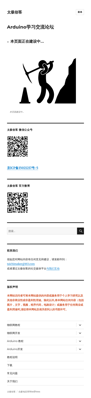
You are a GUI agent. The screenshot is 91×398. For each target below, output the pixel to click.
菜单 (80, 12)
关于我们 (12, 381)
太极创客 (14, 12)
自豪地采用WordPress (29, 391)
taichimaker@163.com (21, 263)
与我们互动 (53, 268)
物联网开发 (13, 333)
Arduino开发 (15, 349)
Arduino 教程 (15, 341)
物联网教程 (13, 325)
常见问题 (12, 373)
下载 (9, 365)
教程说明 (12, 357)
